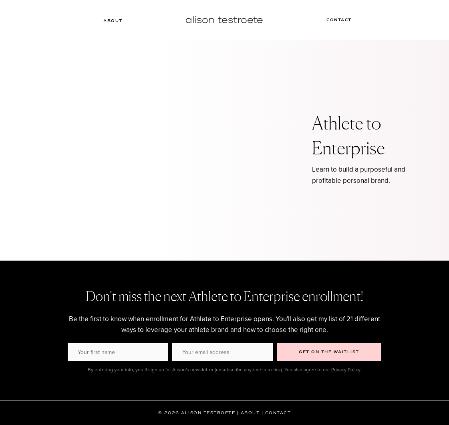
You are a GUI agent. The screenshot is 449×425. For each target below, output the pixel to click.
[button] (329, 352)
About (116, 21)
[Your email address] (222, 352)
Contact (336, 19)
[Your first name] (118, 352)
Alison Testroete (224, 20)
